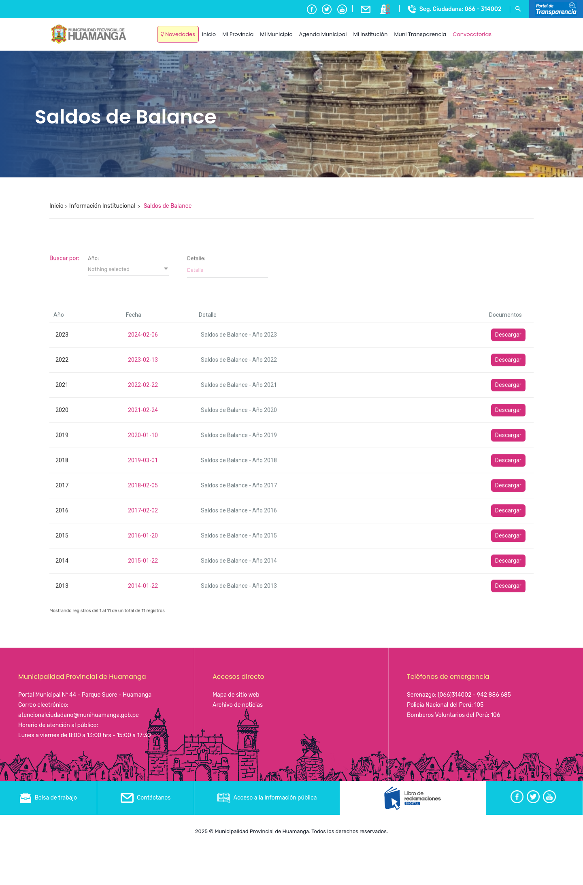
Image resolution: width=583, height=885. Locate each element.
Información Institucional (102, 206)
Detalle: (196, 544)
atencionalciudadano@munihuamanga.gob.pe (78, 715)
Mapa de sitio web (236, 694)
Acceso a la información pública (267, 797)
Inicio (56, 206)
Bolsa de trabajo (48, 797)
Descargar (508, 620)
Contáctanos (146, 797)
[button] (128, 555)
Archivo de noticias (238, 705)
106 (495, 715)
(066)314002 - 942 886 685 (474, 694)
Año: (93, 544)
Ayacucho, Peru (514, 28)
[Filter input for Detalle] (227, 556)
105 (478, 705)
